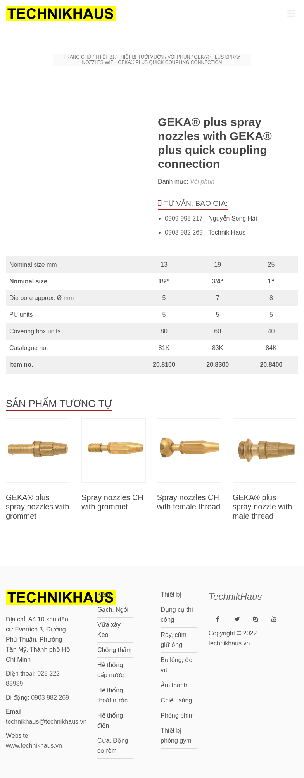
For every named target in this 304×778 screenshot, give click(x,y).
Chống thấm (114, 650)
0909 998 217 (184, 218)
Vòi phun (179, 57)
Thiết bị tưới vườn (141, 57)
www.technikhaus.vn (34, 745)
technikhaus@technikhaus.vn (46, 721)
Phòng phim (177, 715)
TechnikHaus (235, 596)
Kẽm (103, 594)
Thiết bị (104, 57)
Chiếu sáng (176, 700)
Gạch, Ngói (112, 609)
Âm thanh (174, 685)
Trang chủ (78, 57)
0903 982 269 (184, 232)
